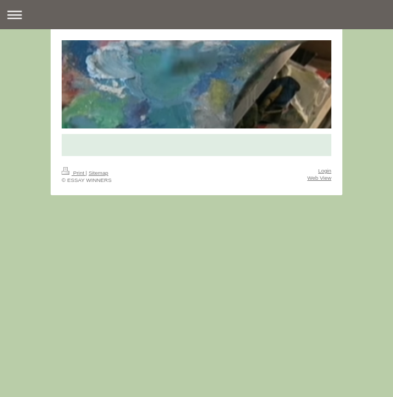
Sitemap (98, 173)
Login (324, 171)
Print (74, 173)
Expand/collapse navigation (196, 14)
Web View (319, 178)
